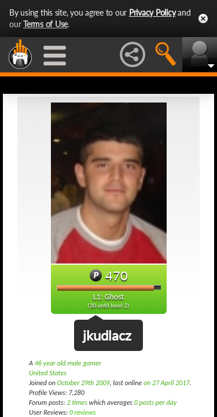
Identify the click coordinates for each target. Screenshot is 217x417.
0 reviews (82, 412)
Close (203, 18)
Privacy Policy (152, 12)
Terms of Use (45, 24)
